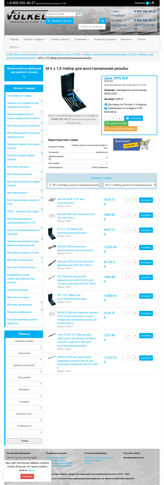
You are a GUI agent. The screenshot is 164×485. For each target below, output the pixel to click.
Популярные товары (19, 95)
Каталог (35, 54)
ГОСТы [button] (14, 47)
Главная (14, 39)
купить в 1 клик (116, 123)
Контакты (126, 39)
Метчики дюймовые (19, 304)
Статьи (141, 39)
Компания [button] (82, 39)
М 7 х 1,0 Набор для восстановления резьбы (131, 184)
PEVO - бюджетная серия (23, 211)
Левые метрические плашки (59, 466)
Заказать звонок (59, 20)
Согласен (27, 476)
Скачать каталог (60, 39)
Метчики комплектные (21, 267)
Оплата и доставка (105, 39)
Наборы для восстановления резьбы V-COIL (109, 54)
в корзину (133, 118)
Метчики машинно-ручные (23, 125)
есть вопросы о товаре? (120, 128)
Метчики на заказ (18, 297)
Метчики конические (20, 259)
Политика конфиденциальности (99, 458)
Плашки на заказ (17, 290)
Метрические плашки (55, 460)
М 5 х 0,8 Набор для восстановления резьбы (74, 184)
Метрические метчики (56, 458)
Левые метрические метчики (59, 463)
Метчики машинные (19, 174)
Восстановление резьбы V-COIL (61, 54)
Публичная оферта (93, 460)
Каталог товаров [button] (35, 39)
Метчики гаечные (18, 166)
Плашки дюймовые (19, 312)
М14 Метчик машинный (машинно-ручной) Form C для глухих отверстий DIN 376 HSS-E (76, 280)
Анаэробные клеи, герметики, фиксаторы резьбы (21, 278)
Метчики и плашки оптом (22, 252)
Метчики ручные (17, 192)
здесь (31, 470)
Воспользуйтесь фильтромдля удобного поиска (24, 73)
